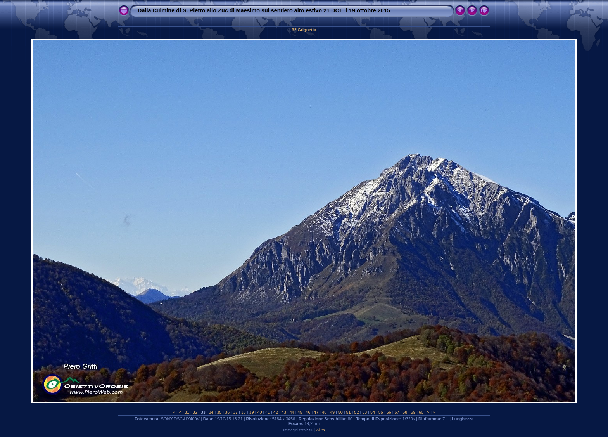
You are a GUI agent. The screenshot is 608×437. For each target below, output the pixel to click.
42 (275, 412)
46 (307, 412)
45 (300, 412)
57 (397, 412)
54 (372, 412)
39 (251, 412)
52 (356, 412)
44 (291, 412)
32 (195, 412)
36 (227, 412)
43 (283, 412)
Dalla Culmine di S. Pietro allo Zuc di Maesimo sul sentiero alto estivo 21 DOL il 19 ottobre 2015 (264, 10)
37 (235, 412)
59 (412, 412)
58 (404, 412)
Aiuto (320, 430)
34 (210, 412)
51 (348, 412)
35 (219, 412)
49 (332, 412)
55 (380, 412)
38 (243, 412)
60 (421, 412)
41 (267, 412)
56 (388, 412)
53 (364, 412)
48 (324, 412)
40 (259, 412)
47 (316, 412)
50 (340, 412)
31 (186, 412)
